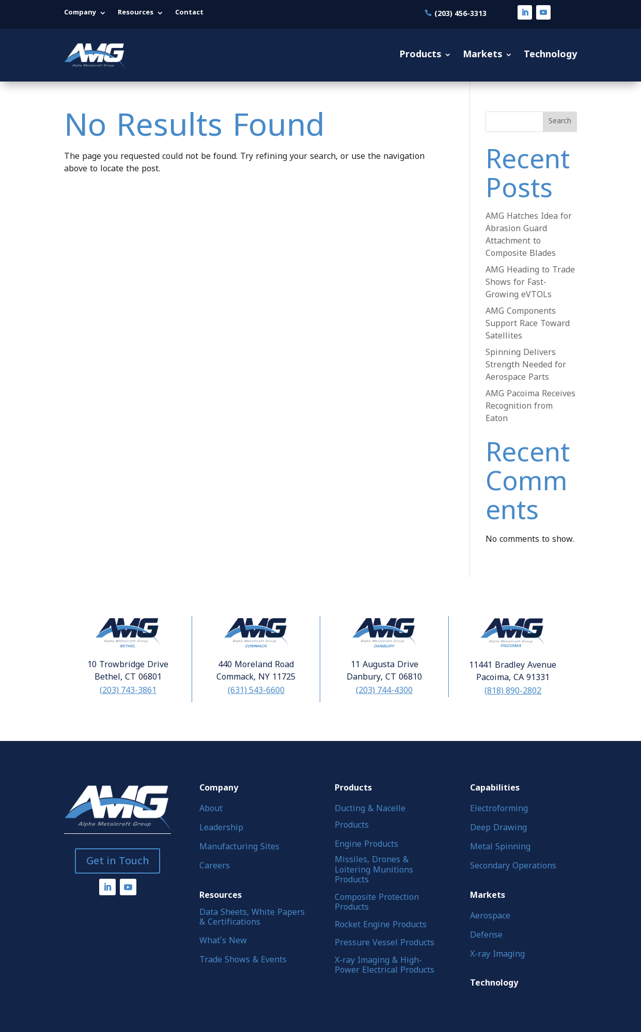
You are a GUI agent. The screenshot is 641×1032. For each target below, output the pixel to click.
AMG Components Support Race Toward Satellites (528, 324)
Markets (482, 55)
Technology (550, 55)
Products (420, 55)
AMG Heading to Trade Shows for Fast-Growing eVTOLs (530, 282)
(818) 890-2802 (512, 690)
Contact (189, 13)
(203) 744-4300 (384, 690)
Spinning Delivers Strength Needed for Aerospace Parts (526, 365)
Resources (135, 13)
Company (80, 13)
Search (560, 121)
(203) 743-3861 (128, 690)
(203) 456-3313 (460, 13)
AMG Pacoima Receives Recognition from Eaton (530, 406)
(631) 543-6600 (256, 690)
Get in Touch (118, 861)
